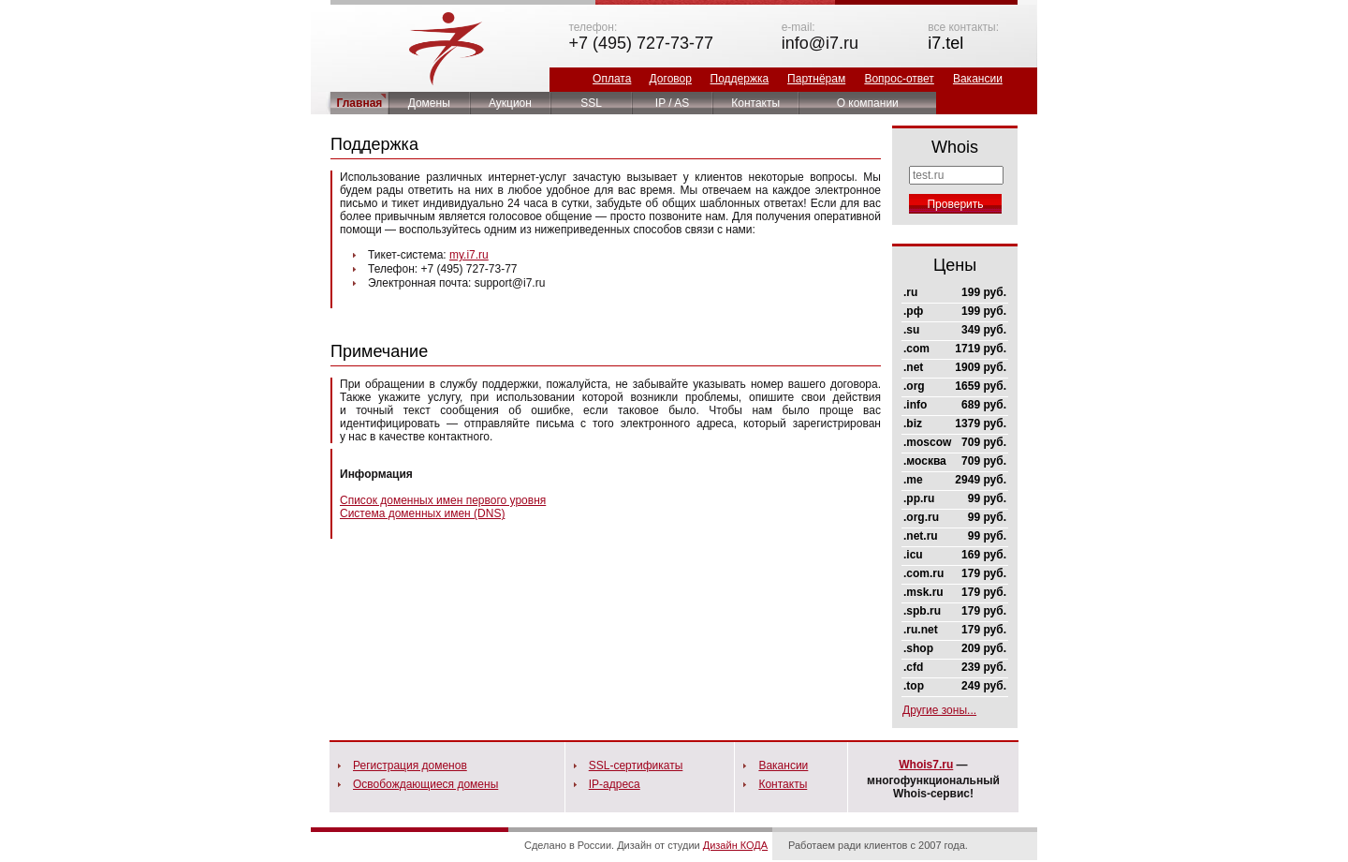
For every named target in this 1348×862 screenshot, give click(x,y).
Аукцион (510, 103)
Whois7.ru (926, 764)
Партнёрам (816, 78)
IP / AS (672, 103)
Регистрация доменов (410, 765)
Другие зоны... (939, 710)
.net (913, 367)
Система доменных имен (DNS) (422, 513)
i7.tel (945, 43)
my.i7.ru (469, 254)
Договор (671, 78)
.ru (910, 292)
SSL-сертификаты (636, 765)
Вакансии (978, 78)
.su (911, 329)
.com (916, 348)
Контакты (755, 103)
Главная (360, 103)
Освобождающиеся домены (425, 784)
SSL (591, 103)
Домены (429, 103)
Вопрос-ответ (898, 78)
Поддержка (740, 78)
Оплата (612, 78)
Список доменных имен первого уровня (443, 500)
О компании (868, 103)
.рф (913, 311)
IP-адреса (614, 784)
